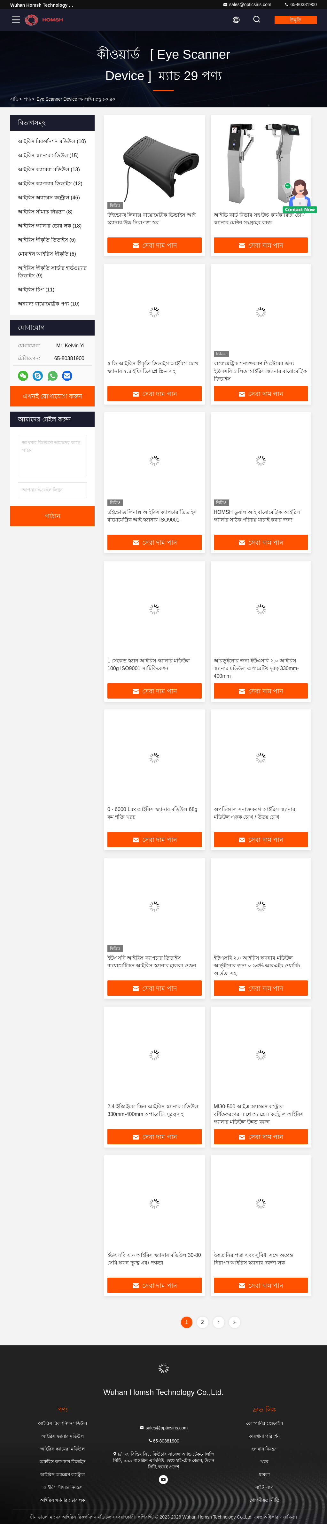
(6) (47, 240)
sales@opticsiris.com (247, 4)
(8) (45, 211)
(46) (49, 197)
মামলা (264, 1474)
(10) (52, 141)
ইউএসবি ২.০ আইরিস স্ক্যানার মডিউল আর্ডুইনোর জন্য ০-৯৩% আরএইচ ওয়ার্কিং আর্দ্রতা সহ (257, 965)
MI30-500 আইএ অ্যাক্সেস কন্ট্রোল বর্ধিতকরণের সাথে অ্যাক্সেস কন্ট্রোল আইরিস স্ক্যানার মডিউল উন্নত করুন (259, 1114)
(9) (52, 271)
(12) (50, 183)
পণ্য (27, 99)
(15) (48, 155)
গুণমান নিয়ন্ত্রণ (264, 1448)
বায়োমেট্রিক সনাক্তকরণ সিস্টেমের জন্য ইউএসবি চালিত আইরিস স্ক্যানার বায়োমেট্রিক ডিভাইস (260, 371)
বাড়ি (14, 99)
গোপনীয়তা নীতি (264, 1500)
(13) (49, 169)
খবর (265, 1461)
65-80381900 (300, 4)
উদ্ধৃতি (295, 19)
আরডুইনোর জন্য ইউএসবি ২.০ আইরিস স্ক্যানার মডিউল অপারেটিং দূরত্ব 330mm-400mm (256, 668)
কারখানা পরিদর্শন (264, 1436)
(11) (36, 289)
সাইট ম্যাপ (264, 1487)
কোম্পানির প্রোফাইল (264, 1423)
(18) (50, 225)
